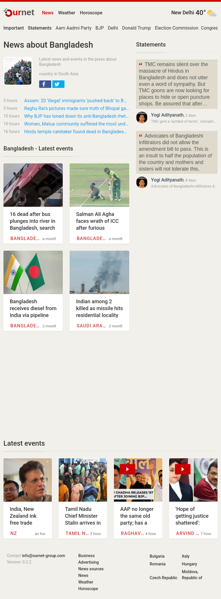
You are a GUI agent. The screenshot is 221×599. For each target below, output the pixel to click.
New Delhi (182, 13)
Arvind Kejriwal (188, 533)
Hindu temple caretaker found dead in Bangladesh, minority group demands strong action (76, 131)
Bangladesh (26, 238)
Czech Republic (163, 577)
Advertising (88, 562)
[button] (45, 84)
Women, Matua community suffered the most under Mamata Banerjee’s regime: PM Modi (76, 124)
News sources (91, 569)
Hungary (189, 564)
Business (86, 555)
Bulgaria (157, 556)
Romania (157, 564)
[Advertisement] (66, 385)
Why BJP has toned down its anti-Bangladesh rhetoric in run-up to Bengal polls (76, 116)
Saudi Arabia (93, 326)
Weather (66, 13)
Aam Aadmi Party (74, 28)
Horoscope (91, 13)
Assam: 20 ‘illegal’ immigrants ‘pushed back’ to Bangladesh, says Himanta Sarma (76, 100)
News (48, 13)
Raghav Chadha (133, 533)
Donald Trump (136, 28)
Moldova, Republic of (192, 574)
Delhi (113, 28)
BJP (100, 28)
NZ (13, 533)
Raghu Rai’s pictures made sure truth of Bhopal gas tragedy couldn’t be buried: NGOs (76, 108)
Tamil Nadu (78, 533)
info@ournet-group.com (43, 555)
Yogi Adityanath (167, 115)
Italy (186, 556)
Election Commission (176, 28)
